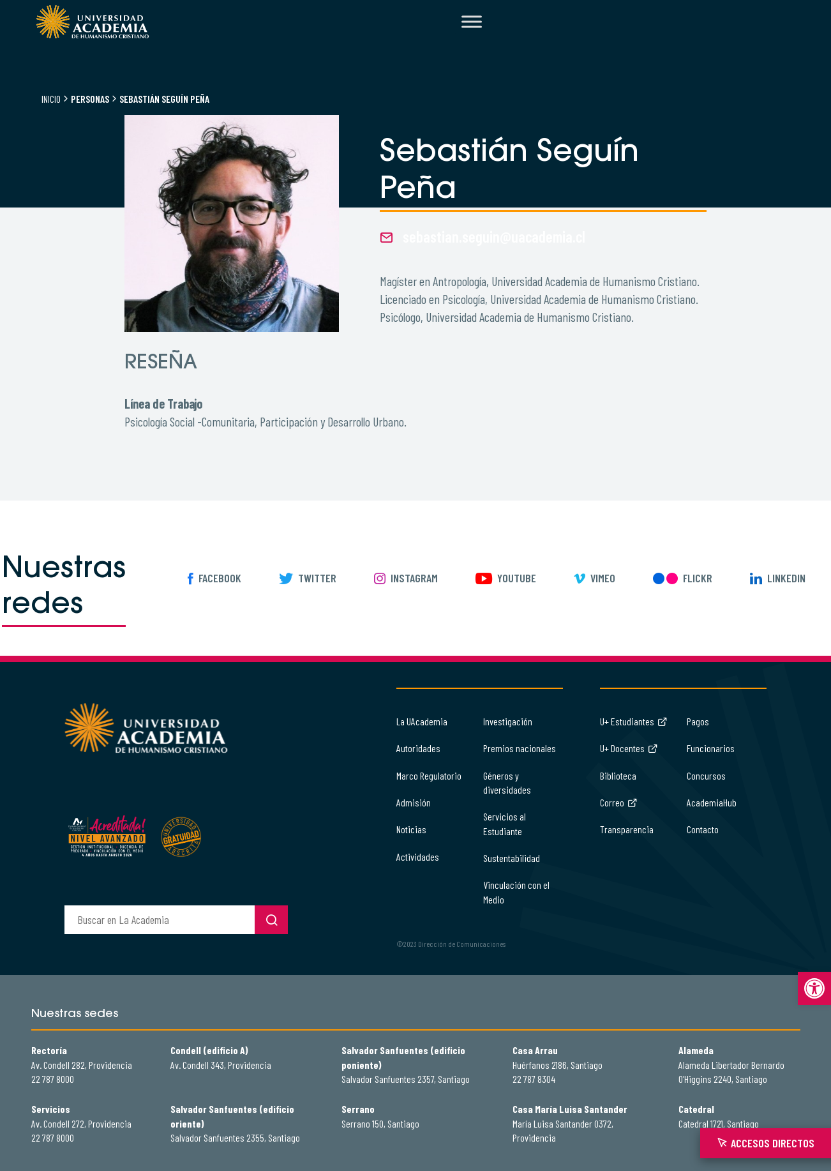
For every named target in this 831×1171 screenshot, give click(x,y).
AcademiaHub (712, 802)
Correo (619, 802)
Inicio (51, 99)
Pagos (698, 721)
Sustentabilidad (511, 858)
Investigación (507, 721)
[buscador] (159, 919)
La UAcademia (421, 721)
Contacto (703, 829)
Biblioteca (618, 775)
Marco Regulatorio (428, 775)
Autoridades (418, 748)
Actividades (417, 856)
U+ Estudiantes (634, 721)
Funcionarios (711, 748)
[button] (814, 988)
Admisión (413, 802)
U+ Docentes (629, 748)
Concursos (706, 775)
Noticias (411, 829)
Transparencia (627, 829)
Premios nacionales (519, 748)
